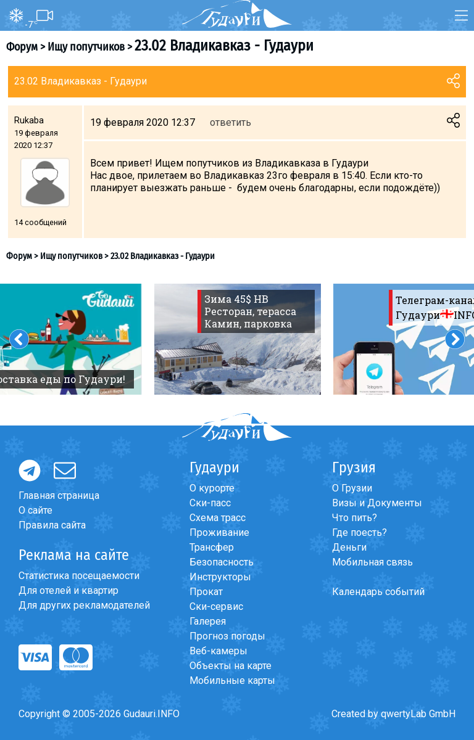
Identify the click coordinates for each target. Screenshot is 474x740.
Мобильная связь (372, 562)
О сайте (35, 510)
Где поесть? (359, 532)
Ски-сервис (216, 606)
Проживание (219, 532)
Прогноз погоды (227, 636)
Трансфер (211, 547)
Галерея (207, 621)
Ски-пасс (210, 503)
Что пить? (354, 518)
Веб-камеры (218, 651)
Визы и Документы (377, 503)
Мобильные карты (232, 680)
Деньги (349, 547)
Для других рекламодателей (84, 605)
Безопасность (221, 562)
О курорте (212, 488)
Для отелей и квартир (68, 590)
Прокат (206, 592)
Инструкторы (220, 577)
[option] (237, 339)
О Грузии (352, 488)
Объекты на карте (230, 666)
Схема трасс (217, 518)
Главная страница (59, 495)
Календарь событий (378, 592)
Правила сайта (52, 525)
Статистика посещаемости (79, 576)
